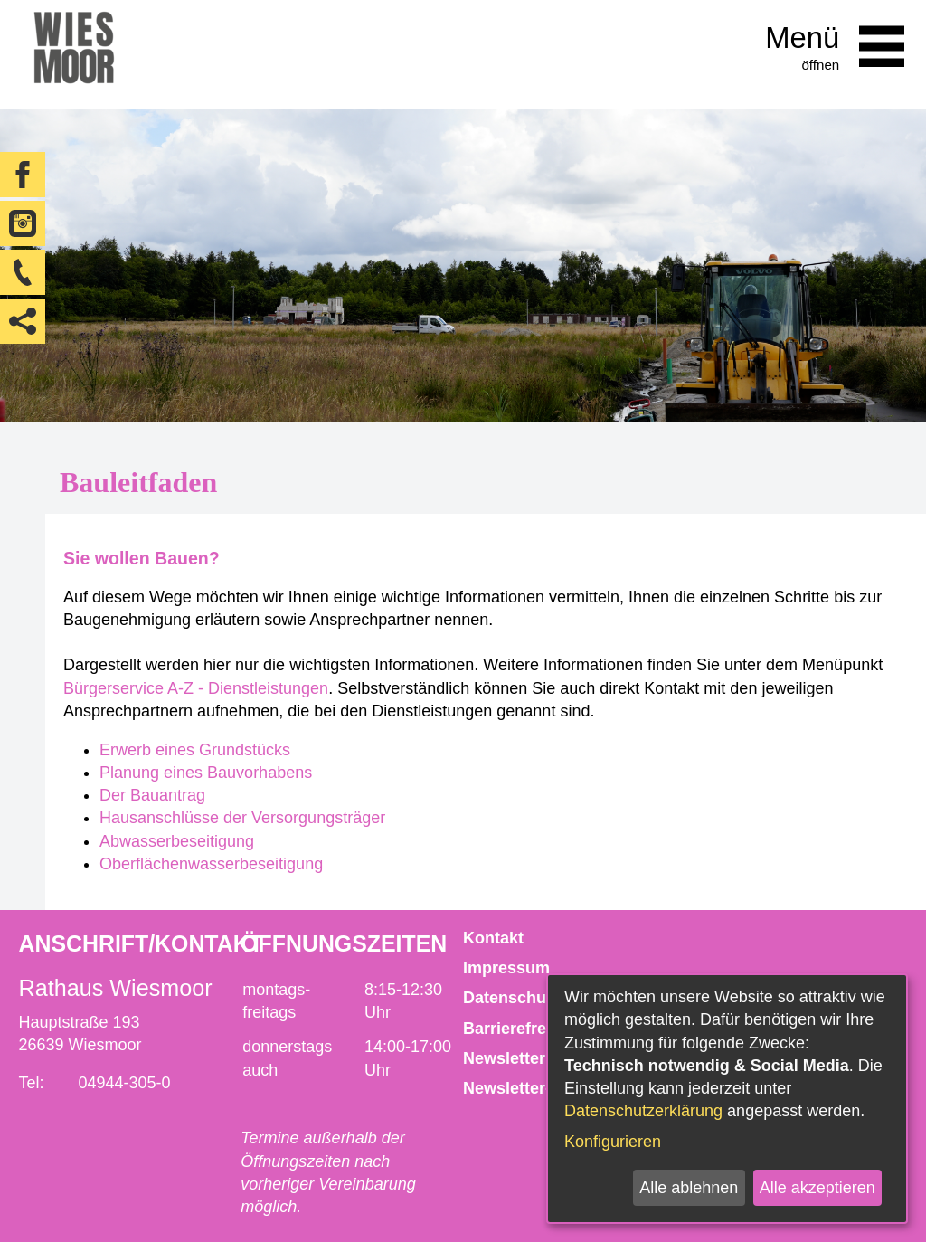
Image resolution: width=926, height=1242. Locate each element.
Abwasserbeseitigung (176, 841)
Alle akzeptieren (817, 1188)
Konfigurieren (612, 1142)
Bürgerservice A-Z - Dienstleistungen (195, 688)
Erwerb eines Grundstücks (197, 750)
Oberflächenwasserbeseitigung (211, 864)
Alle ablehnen (688, 1188)
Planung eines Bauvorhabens (205, 772)
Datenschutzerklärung (643, 1111)
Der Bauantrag (152, 795)
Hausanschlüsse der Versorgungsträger (242, 818)
